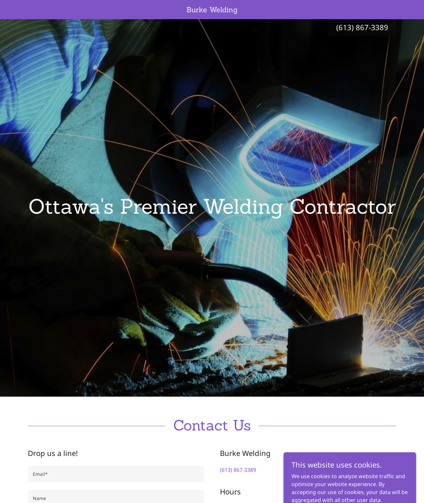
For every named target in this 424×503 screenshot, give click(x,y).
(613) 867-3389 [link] (362, 27)
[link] (212, 10)
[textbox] (116, 474)
